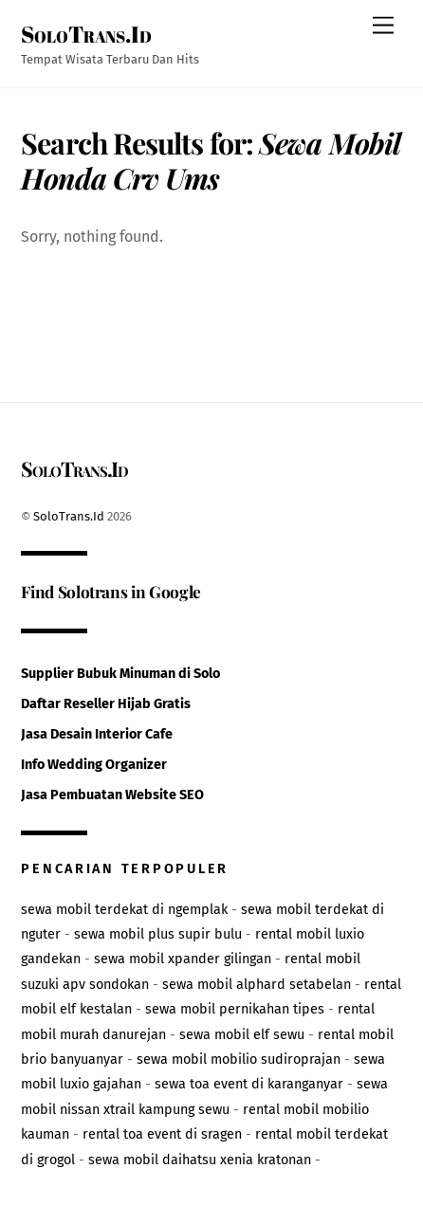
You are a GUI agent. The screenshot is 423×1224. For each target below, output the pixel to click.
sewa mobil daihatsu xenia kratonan (199, 1160)
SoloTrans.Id (68, 516)
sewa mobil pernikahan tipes (234, 1009)
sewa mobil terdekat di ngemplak (124, 910)
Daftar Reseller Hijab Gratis (106, 704)
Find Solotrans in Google (111, 591)
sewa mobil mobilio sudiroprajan (238, 1059)
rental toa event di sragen (162, 1134)
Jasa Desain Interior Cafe (97, 734)
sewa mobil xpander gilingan (182, 959)
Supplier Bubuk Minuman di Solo (120, 674)
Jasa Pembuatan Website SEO (112, 795)
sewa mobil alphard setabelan (256, 985)
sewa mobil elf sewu (241, 1035)
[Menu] (383, 26)
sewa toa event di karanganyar (249, 1084)
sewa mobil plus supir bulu (158, 934)
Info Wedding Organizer (94, 765)
